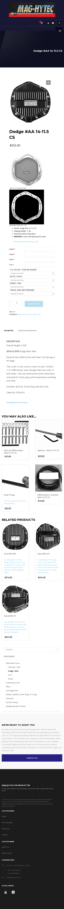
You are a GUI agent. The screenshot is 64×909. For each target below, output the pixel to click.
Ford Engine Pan (12, 691)
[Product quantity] (17, 303)
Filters (8, 687)
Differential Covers (24, 314)
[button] (48, 82)
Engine (12, 249)
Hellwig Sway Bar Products (16, 706)
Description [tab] (8, 331)
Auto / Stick (16, 277)
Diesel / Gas (15, 283)
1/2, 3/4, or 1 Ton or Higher (23, 270)
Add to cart (34, 304)
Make (11, 259)
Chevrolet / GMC (14, 667)
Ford (10, 675)
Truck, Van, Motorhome (22, 290)
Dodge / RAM (36, 314)
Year (11, 265)
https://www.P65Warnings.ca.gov (26, 241)
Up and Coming (11, 702)
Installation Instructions (17, 403)
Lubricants (10, 698)
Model (12, 254)
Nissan (10, 679)
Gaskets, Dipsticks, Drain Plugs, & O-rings (21, 694)
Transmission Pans (13, 683)
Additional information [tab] (27, 331)
